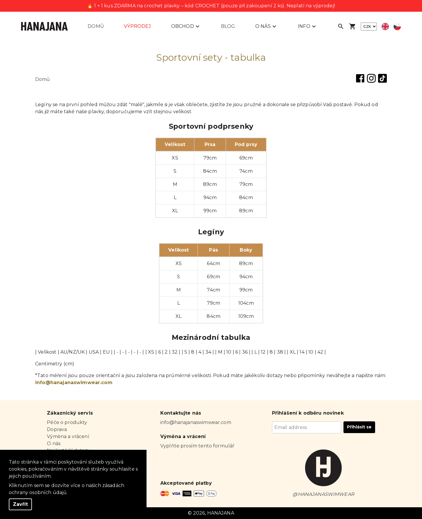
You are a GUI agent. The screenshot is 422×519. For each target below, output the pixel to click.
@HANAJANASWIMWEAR (323, 494)
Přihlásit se (359, 427)
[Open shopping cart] (352, 26)
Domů (96, 26)
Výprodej (137, 26)
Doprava (57, 429)
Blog (228, 26)
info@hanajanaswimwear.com (74, 382)
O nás (53, 443)
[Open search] (340, 26)
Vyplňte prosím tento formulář (197, 446)
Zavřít (20, 504)
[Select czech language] (397, 26)
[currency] (369, 26)
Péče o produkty (67, 422)
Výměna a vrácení (68, 436)
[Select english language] (385, 26)
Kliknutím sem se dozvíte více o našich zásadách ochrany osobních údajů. (66, 489)
